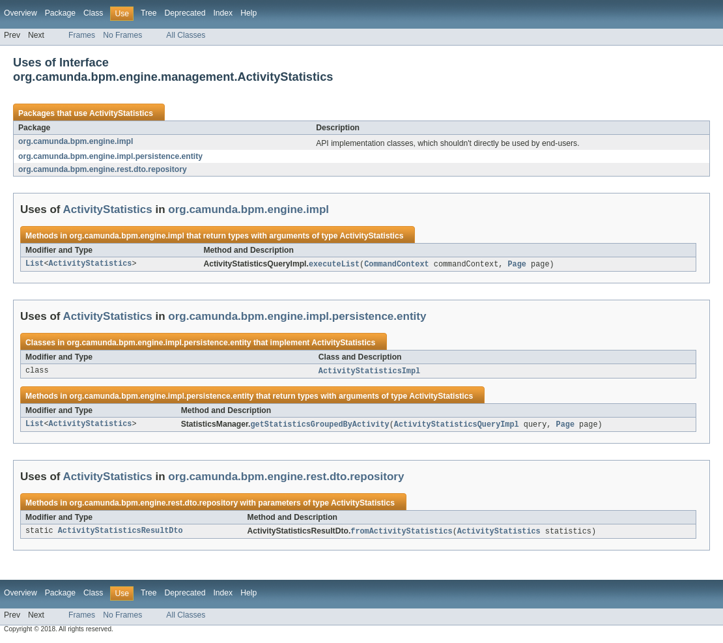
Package (60, 13)
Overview (20, 13)
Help (248, 13)
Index (223, 13)
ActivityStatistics (121, 113)
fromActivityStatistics (401, 533)
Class (93, 13)
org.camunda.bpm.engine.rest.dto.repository (102, 169)
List (34, 264)
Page (516, 264)
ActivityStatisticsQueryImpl (456, 426)
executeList (334, 264)
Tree (149, 13)
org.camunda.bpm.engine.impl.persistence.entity (110, 156)
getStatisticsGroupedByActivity (319, 426)
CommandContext (396, 264)
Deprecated (185, 13)
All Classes (185, 35)
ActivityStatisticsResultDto (120, 533)
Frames (81, 35)
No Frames (122, 35)
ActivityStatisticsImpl (369, 372)
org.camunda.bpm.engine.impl (75, 141)
